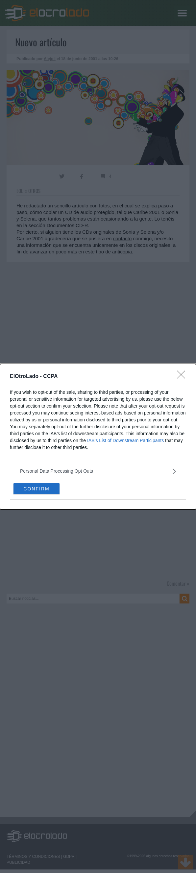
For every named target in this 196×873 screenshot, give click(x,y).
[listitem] (98, 471)
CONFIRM (36, 488)
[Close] (183, 376)
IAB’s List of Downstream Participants (125, 440)
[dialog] (98, 436)
